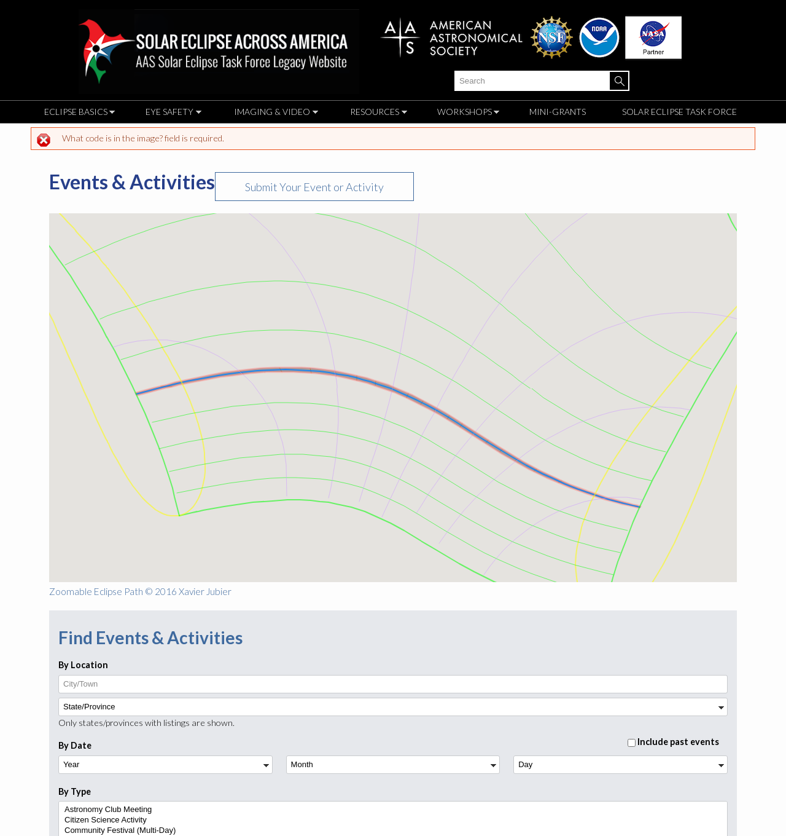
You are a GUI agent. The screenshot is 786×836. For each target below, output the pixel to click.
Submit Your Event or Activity (314, 187)
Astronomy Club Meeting (392, 810)
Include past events (678, 741)
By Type (74, 791)
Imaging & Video (273, 113)
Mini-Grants (557, 111)
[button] (429, 406)
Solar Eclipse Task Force (679, 111)
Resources (375, 113)
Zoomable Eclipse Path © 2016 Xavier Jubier (140, 591)
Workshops (465, 113)
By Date (74, 745)
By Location (83, 665)
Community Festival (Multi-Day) (392, 831)
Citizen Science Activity (392, 820)
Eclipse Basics (76, 113)
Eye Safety (170, 113)
